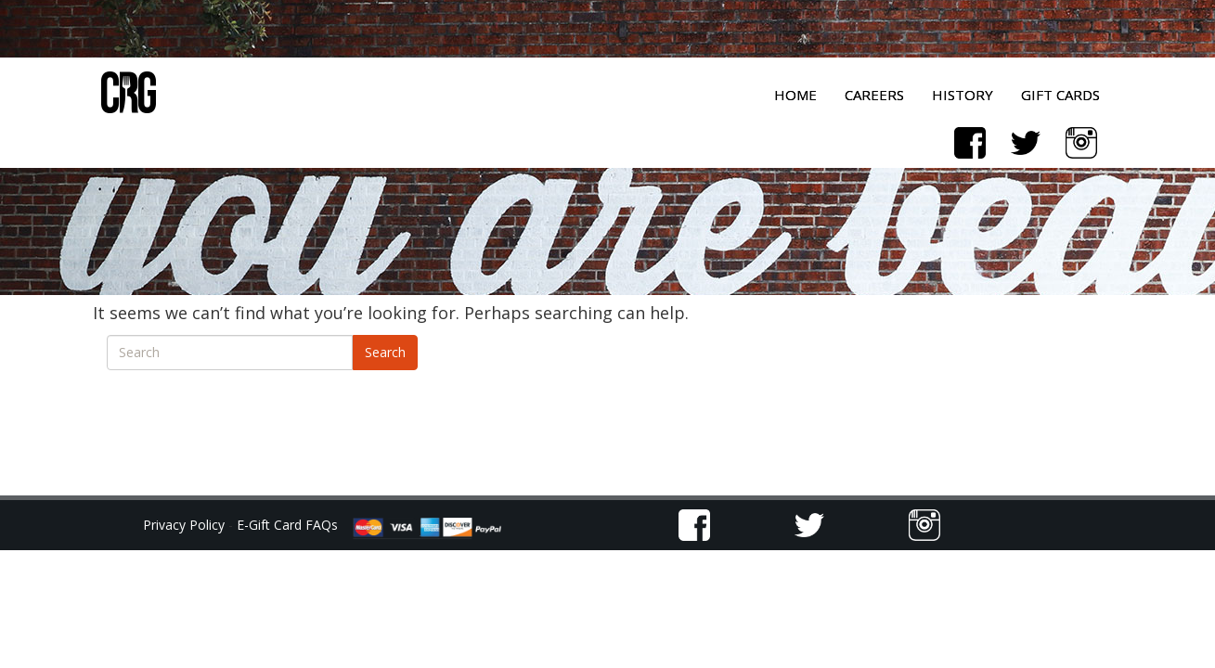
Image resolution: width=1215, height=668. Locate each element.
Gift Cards (1060, 94)
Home (795, 94)
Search (385, 352)
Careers (874, 94)
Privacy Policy (185, 524)
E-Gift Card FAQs (287, 524)
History (962, 94)
